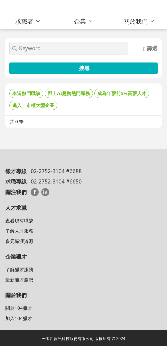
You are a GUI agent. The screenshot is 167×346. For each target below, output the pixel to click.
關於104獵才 (18, 308)
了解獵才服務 (19, 269)
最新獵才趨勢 (19, 280)
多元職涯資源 (19, 241)
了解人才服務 (19, 231)
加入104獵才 (18, 318)
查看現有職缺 (19, 220)
